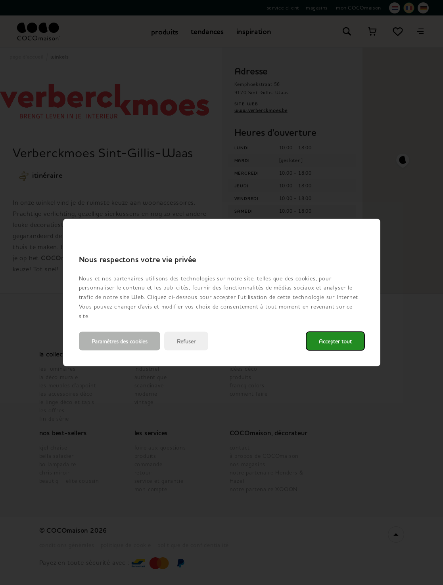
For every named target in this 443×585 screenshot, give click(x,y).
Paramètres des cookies (120, 341)
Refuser (186, 341)
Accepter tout (335, 341)
